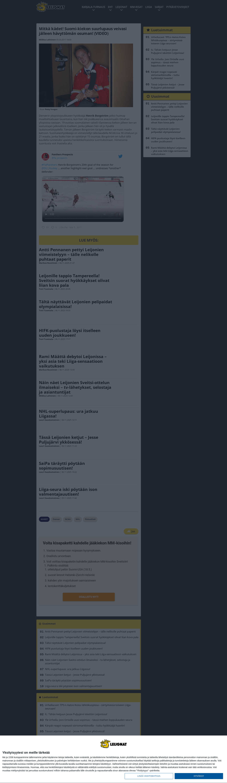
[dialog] (113, 759)
